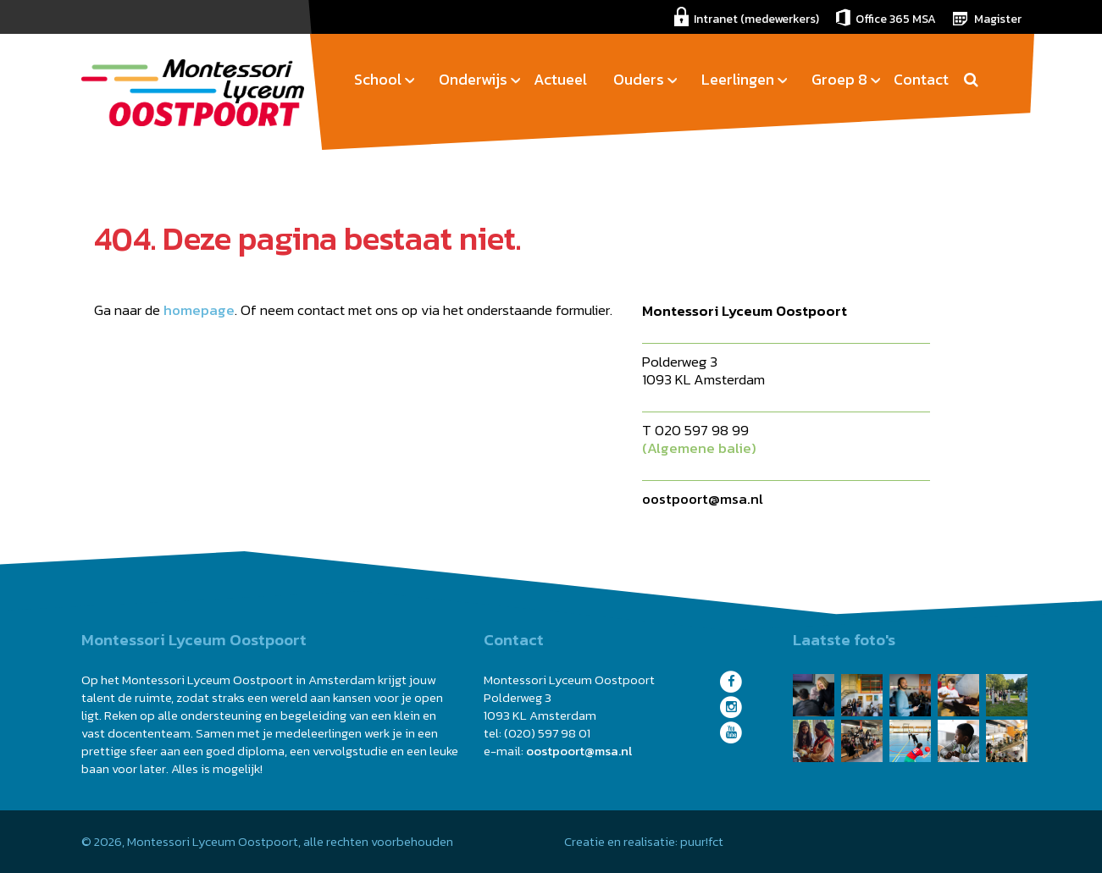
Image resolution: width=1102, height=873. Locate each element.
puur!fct (701, 841)
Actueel (560, 79)
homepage (199, 310)
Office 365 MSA (896, 19)
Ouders (638, 79)
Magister (998, 19)
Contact (921, 79)
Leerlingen (737, 79)
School (377, 79)
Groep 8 (839, 79)
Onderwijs (473, 79)
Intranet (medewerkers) (756, 19)
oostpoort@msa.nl (702, 499)
